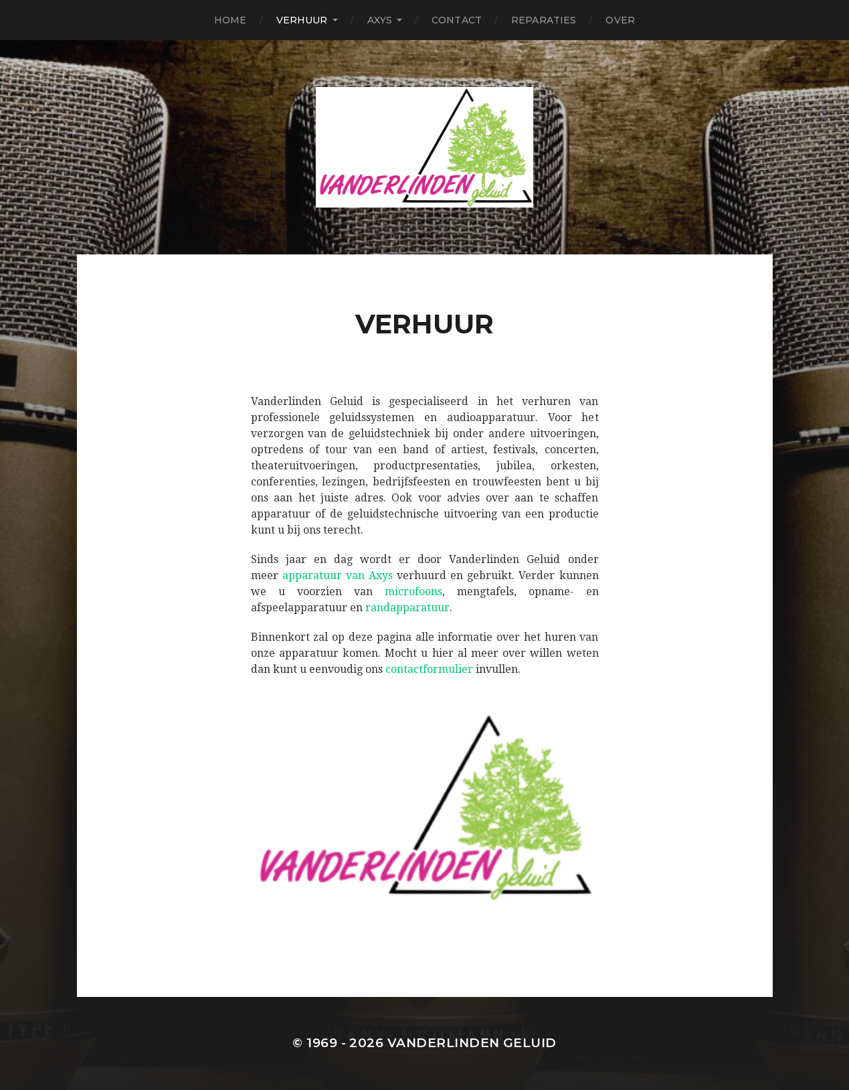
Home (230, 20)
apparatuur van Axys (337, 575)
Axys (380, 20)
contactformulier (429, 669)
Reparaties (543, 20)
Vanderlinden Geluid (472, 1042)
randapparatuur (407, 607)
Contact (457, 20)
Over (620, 20)
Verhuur (302, 20)
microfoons (413, 591)
